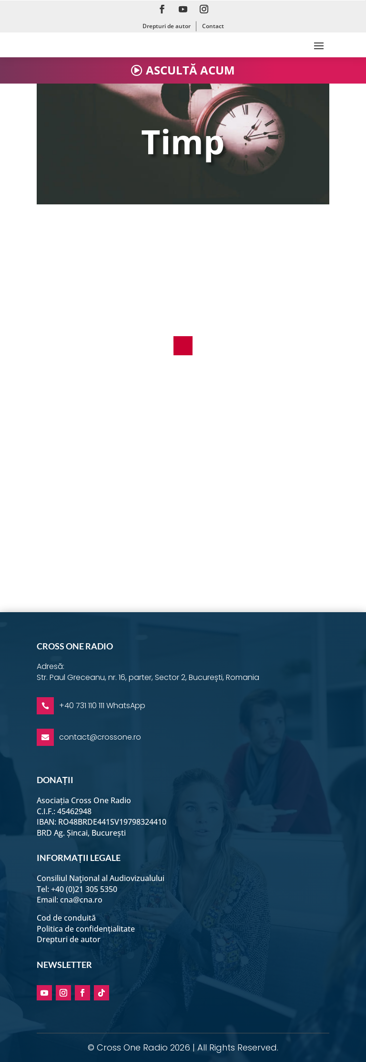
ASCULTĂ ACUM (190, 70)
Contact (213, 26)
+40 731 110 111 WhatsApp (102, 705)
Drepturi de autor (166, 26)
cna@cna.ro (81, 899)
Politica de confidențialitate (86, 929)
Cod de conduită (66, 918)
